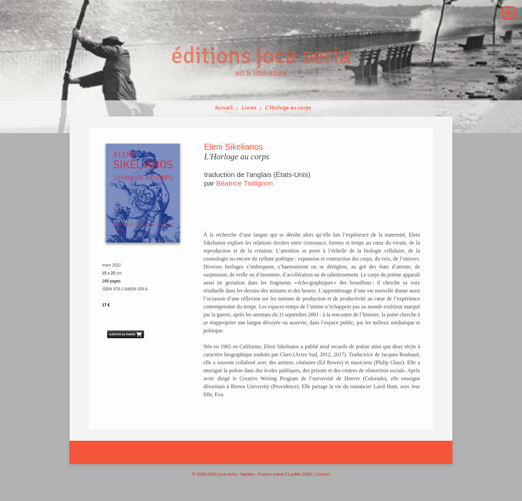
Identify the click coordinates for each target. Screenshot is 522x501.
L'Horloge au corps (288, 108)
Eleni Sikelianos (233, 146)
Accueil (223, 108)
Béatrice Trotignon (244, 183)
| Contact (321, 474)
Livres (248, 108)
